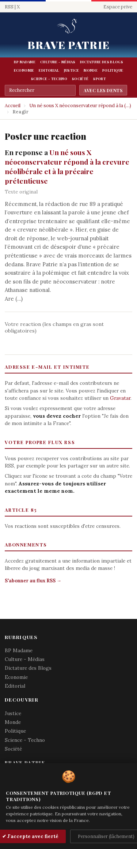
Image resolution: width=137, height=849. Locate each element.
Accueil (12, 105)
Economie (24, 70)
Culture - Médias (57, 62)
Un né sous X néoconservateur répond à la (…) (80, 105)
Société (80, 78)
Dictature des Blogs (101, 62)
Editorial (49, 70)
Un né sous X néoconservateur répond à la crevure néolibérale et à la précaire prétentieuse (67, 166)
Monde (91, 70)
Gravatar (120, 398)
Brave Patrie (68, 45)
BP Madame (24, 62)
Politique (112, 70)
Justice (71, 70)
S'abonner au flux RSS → (33, 581)
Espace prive (117, 7)
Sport (99, 78)
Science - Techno (49, 78)
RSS (9, 7)
